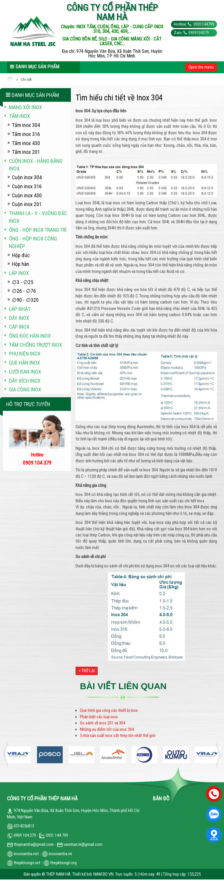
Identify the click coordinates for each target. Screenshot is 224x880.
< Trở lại (86, 670)
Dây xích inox (25, 381)
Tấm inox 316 (26, 134)
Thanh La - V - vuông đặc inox (38, 217)
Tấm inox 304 (26, 125)
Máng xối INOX (25, 107)
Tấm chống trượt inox (35, 345)
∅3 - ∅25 (22, 282)
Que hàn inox (24, 363)
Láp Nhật (19, 309)
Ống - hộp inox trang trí (37, 230)
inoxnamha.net (26, 853)
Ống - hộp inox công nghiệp (33, 242)
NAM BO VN (103, 874)
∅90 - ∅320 (25, 300)
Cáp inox (19, 327)
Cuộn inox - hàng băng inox (35, 165)
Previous (7, 754)
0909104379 (198, 32)
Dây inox (19, 318)
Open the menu (201, 67)
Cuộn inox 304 (27, 177)
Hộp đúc (21, 255)
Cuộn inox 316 (27, 186)
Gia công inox (25, 389)
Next (217, 754)
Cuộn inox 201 (27, 204)
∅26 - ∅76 (24, 291)
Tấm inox (19, 116)
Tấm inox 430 (26, 143)
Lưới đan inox (25, 372)
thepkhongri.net (23, 862)
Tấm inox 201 (26, 152)
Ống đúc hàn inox (30, 336)
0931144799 (203, 24)
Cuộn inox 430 (27, 195)
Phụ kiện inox (25, 354)
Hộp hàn (20, 264)
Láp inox (19, 273)
